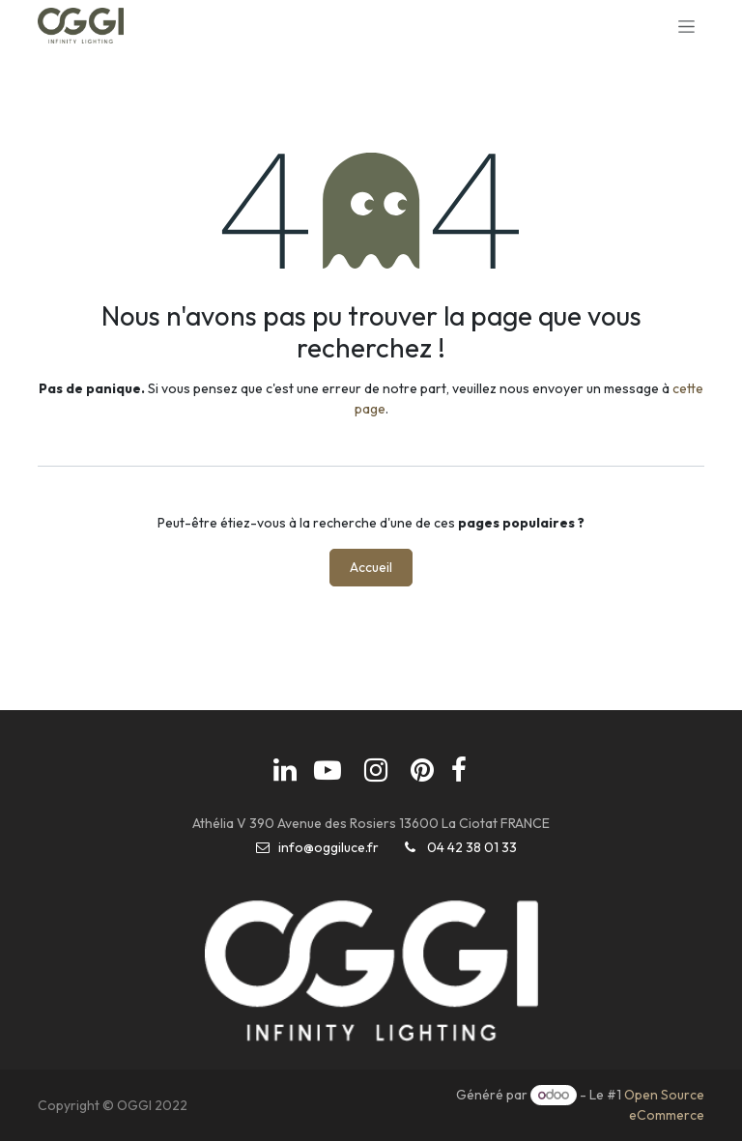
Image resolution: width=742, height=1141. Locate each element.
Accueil (371, 567)
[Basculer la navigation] (686, 26)
